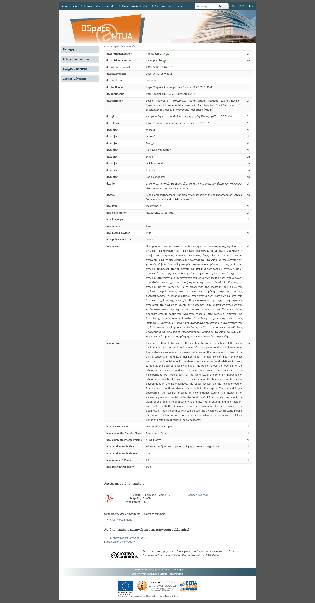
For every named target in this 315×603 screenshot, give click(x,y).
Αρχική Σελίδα (70, 6)
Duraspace (179, 569)
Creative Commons (121, 519)
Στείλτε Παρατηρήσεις (171, 573)
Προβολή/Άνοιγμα (197, 495)
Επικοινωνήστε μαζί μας (144, 573)
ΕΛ (233, 6)
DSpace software (138, 569)
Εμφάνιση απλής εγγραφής (119, 46)
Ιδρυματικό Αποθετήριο (135, 6)
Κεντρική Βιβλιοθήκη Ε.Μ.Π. (100, 6)
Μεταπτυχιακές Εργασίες (169, 6)
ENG (241, 6)
